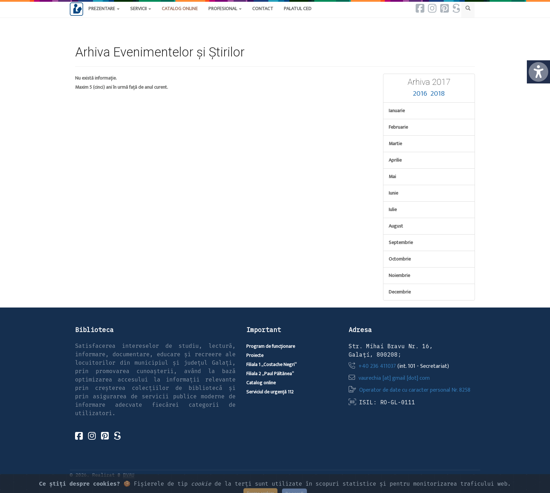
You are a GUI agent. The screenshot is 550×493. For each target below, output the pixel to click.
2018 (437, 93)
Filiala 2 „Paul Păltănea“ (270, 374)
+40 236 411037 (377, 366)
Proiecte (254, 355)
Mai (392, 177)
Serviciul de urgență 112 (270, 392)
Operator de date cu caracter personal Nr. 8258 (414, 390)
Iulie (393, 209)
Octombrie (400, 259)
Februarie (398, 127)
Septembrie (401, 242)
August (396, 226)
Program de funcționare (270, 346)
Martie (395, 144)
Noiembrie (399, 275)
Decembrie (400, 292)
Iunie (393, 193)
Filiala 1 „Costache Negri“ (271, 364)
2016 (420, 93)
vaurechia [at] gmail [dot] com (394, 378)
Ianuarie (397, 111)
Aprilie (395, 160)
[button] (263, 16)
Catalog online (261, 383)
